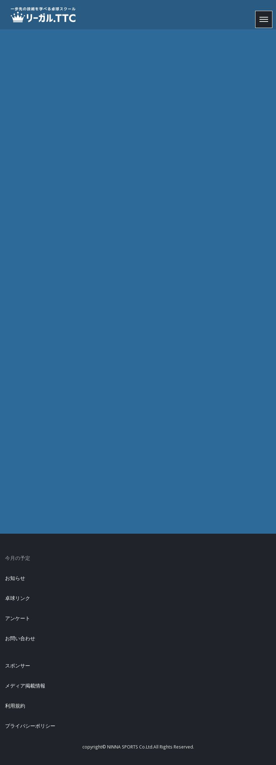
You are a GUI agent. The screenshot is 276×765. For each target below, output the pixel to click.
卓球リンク (17, 598)
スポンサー (17, 665)
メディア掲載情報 (25, 685)
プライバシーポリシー (30, 725)
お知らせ (15, 578)
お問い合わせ (20, 638)
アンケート (17, 618)
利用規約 (15, 705)
